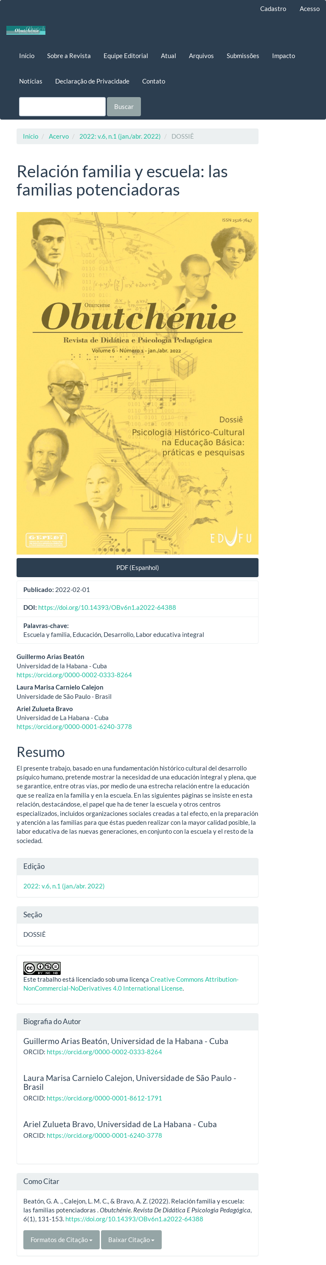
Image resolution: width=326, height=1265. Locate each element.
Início (26, 55)
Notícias (30, 81)
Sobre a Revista (69, 55)
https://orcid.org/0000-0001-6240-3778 (74, 726)
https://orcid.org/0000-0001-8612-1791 (104, 1098)
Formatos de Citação (62, 1239)
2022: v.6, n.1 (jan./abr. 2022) (120, 136)
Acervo (59, 136)
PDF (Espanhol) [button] (137, 567)
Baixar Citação (131, 1239)
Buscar (124, 106)
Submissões (243, 55)
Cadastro (273, 8)
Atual (168, 55)
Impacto (283, 55)
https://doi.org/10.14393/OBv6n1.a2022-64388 (107, 607)
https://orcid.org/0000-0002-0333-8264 (74, 675)
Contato (153, 81)
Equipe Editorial (126, 55)
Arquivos (201, 55)
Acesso (310, 8)
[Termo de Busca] (62, 106)
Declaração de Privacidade (92, 81)
